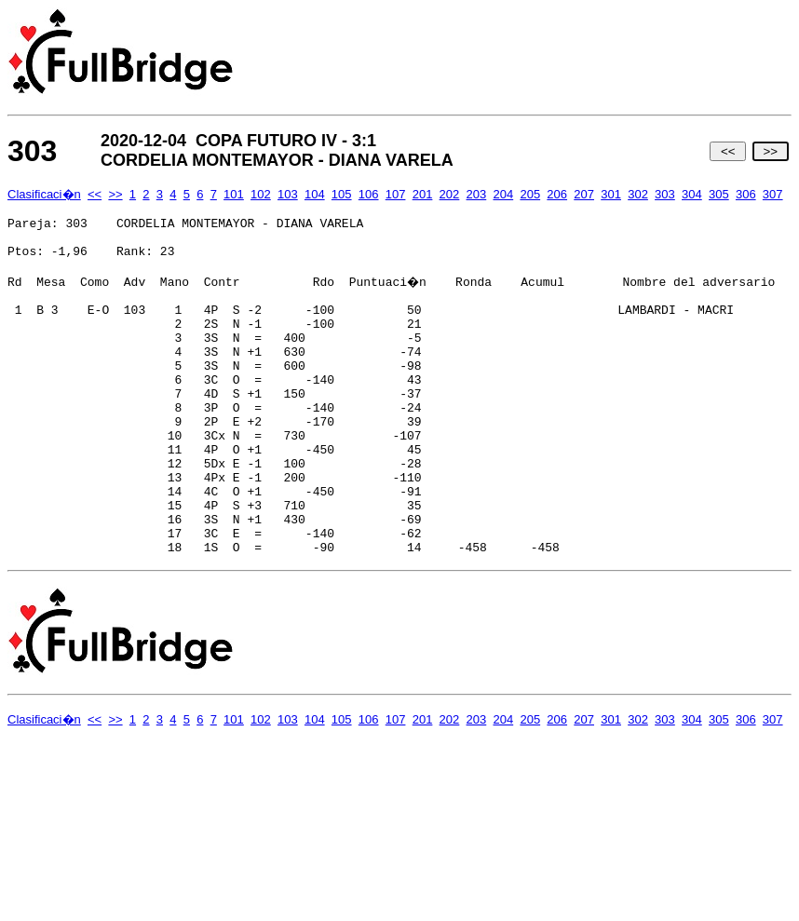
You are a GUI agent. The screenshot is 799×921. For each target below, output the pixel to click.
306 (746, 194)
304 (692, 194)
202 (450, 194)
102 (261, 194)
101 (233, 194)
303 (665, 194)
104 (315, 194)
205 (530, 194)
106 (369, 194)
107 (396, 194)
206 (557, 194)
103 (288, 194)
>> (770, 151)
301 (611, 194)
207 (584, 194)
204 (503, 194)
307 (773, 194)
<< (727, 151)
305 (719, 194)
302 (638, 194)
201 (423, 194)
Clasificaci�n (44, 194)
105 (342, 194)
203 (477, 194)
